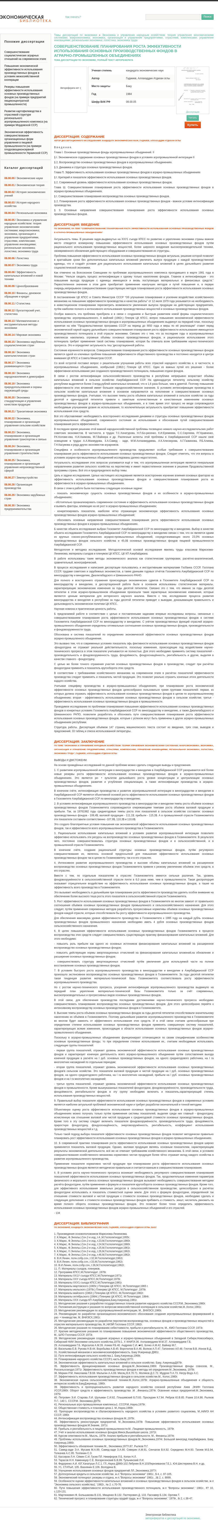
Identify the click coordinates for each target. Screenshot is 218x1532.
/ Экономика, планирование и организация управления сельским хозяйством (24, 422)
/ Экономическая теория (24, 185)
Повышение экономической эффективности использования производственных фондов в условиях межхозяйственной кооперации (23, 72)
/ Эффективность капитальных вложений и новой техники (23, 276)
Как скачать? (73, 16)
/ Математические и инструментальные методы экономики (21, 324)
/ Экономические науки (23, 178)
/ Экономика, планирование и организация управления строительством (22, 450)
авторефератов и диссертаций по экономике (172, 1518)
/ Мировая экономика (22, 334)
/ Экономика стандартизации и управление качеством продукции (22, 401)
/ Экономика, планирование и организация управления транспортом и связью (25, 436)
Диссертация (192, 90)
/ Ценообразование (21, 286)
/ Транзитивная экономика (25, 411)
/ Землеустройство (21, 477)
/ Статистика (17, 303)
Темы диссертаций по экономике (75, 35)
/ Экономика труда (20, 265)
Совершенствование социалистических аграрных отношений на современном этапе (25, 55)
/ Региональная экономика (25, 213)
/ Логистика (16, 258)
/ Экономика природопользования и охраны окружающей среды (23, 387)
